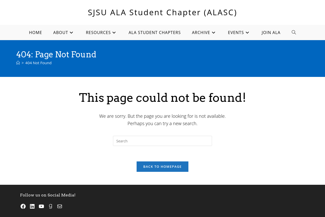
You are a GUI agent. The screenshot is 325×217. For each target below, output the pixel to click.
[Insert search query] (162, 141)
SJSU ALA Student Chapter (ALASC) (162, 12)
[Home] (18, 62)
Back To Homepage (162, 166)
